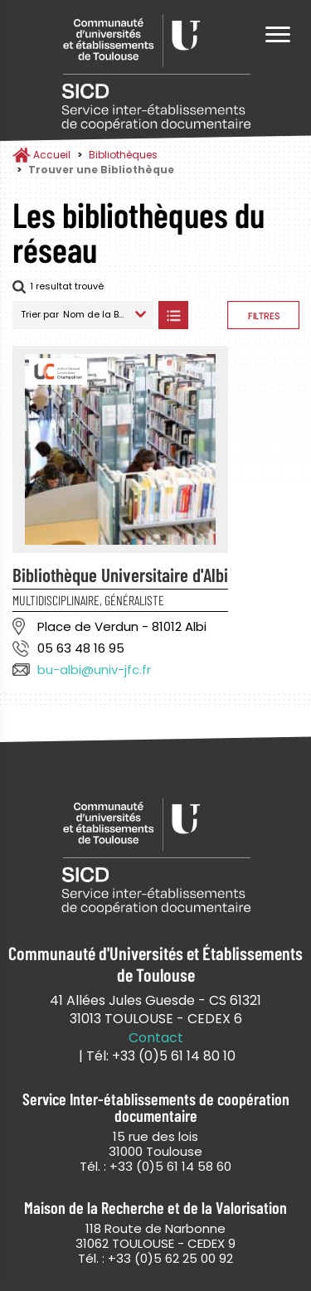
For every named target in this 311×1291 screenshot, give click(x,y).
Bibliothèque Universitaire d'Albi (120, 574)
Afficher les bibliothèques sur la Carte (207, 315)
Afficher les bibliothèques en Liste (173, 315)
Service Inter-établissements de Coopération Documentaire (156, 72)
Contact (156, 1038)
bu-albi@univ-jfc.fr (94, 669)
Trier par (40, 314)
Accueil (51, 155)
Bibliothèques (123, 155)
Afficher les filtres (263, 315)
